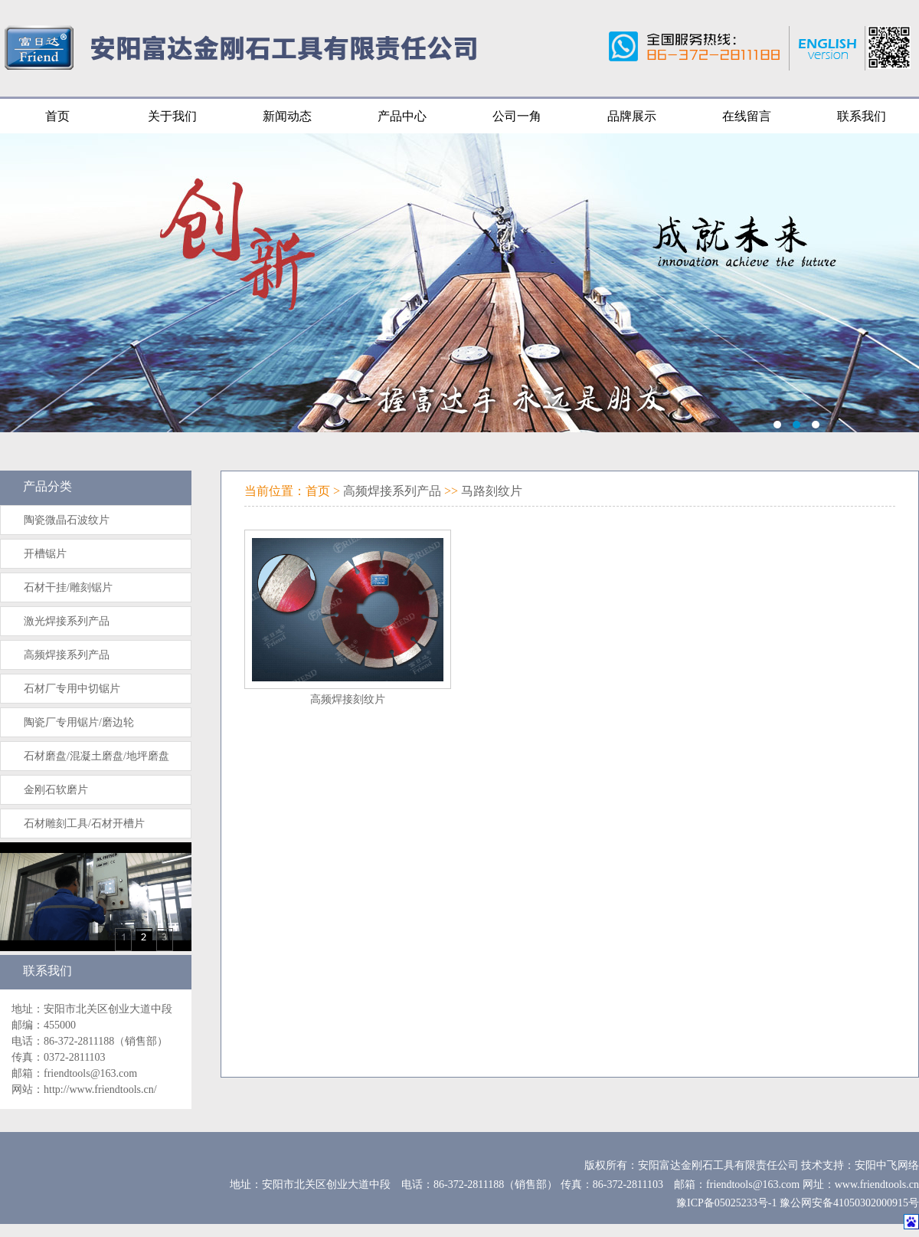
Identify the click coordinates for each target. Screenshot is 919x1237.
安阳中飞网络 (887, 1165)
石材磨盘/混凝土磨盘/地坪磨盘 (96, 756)
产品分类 (47, 486)
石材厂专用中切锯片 (72, 688)
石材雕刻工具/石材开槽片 (84, 823)
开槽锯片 (45, 553)
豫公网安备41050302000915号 (849, 1203)
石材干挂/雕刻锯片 (68, 587)
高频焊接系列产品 (67, 655)
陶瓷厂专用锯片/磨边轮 (79, 722)
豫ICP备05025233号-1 (726, 1203)
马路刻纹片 (491, 490)
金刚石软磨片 (56, 790)
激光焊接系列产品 (67, 621)
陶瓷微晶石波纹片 (67, 520)
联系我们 (47, 970)
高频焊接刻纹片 (347, 699)
